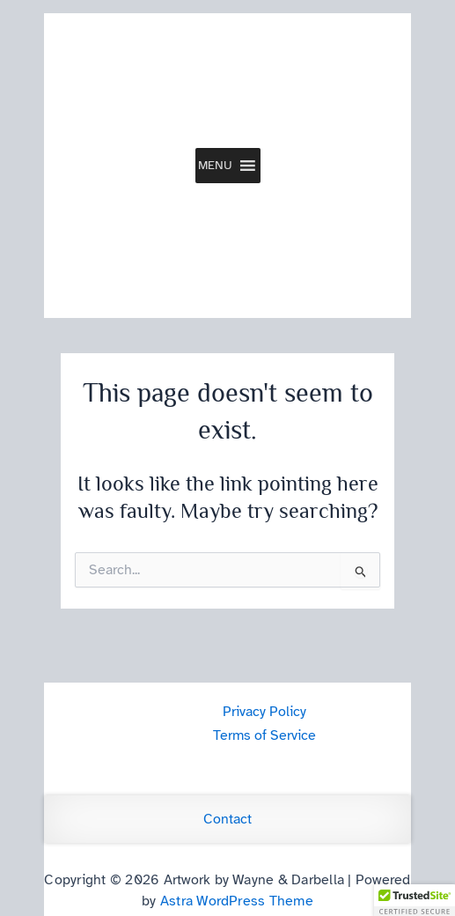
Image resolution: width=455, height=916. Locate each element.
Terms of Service (264, 735)
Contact (227, 819)
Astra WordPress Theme (236, 901)
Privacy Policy (264, 711)
